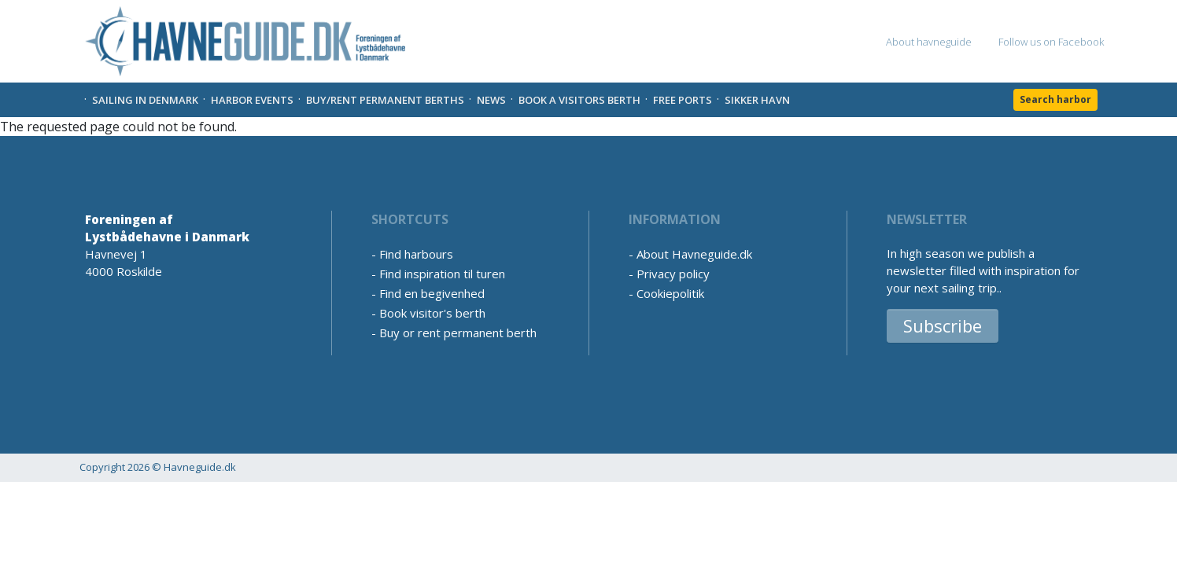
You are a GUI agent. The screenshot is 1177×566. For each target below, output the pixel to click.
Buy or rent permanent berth (458, 332)
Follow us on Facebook (1051, 42)
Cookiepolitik (670, 293)
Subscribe (942, 325)
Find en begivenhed (432, 293)
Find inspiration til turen (442, 273)
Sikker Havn (757, 100)
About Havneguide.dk (694, 254)
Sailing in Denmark (145, 100)
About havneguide (929, 42)
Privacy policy (673, 273)
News (491, 100)
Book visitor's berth (432, 313)
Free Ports (682, 100)
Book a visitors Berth (579, 100)
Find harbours (416, 254)
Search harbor (1055, 99)
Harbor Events (252, 100)
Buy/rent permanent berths (385, 100)
